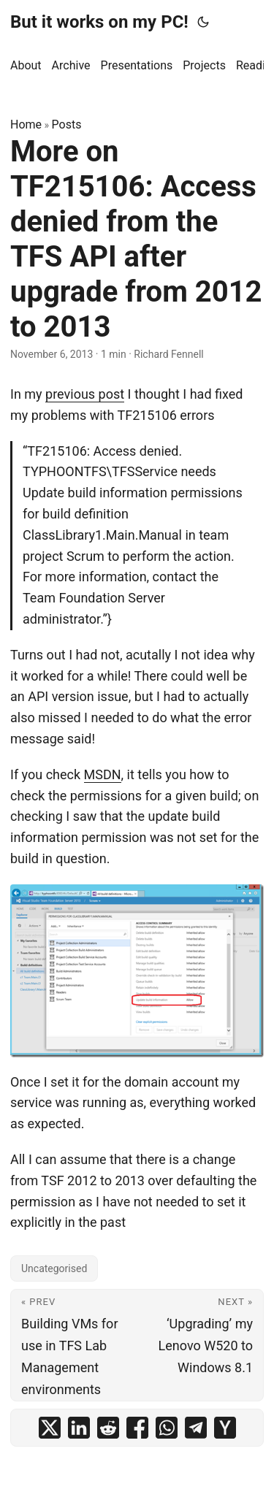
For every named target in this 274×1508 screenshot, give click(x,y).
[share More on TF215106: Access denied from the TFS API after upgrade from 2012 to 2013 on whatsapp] (167, 1428)
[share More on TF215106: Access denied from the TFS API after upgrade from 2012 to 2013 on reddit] (108, 1428)
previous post (84, 394)
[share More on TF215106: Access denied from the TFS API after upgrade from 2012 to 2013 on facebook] (137, 1428)
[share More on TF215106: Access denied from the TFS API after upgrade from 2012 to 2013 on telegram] (196, 1428)
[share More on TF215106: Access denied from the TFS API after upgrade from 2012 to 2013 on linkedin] (79, 1428)
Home (26, 124)
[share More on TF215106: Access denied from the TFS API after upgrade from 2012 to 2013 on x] (50, 1428)
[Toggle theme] (203, 22)
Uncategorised (54, 1268)
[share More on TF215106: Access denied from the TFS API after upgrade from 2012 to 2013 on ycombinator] (225, 1428)
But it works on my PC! (99, 22)
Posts (67, 124)
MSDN (102, 774)
